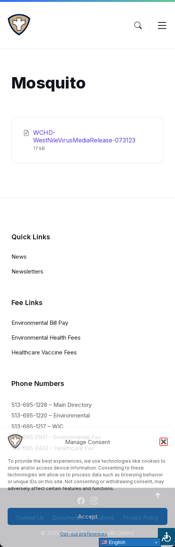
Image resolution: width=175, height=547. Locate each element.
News (19, 256)
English (113, 542)
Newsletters (27, 271)
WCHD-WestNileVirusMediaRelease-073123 (84, 136)
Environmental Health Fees (46, 337)
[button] (163, 442)
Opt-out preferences (83, 534)
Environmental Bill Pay (39, 322)
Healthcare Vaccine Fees (44, 352)
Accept (87, 516)
